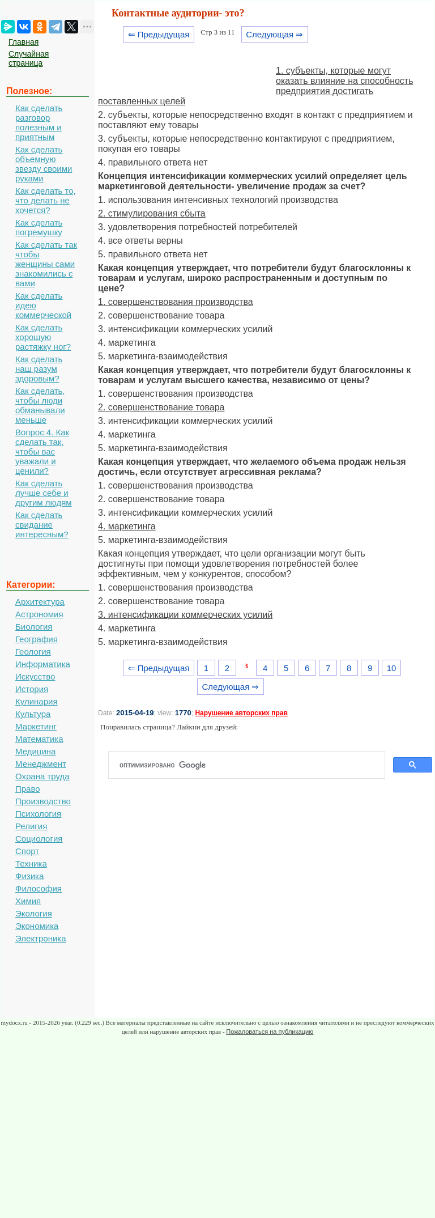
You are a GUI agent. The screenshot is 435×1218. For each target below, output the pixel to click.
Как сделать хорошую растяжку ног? (43, 336)
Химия (28, 901)
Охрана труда (42, 776)
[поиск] (251, 765)
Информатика (42, 664)
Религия (31, 826)
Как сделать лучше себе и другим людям (43, 492)
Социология (38, 838)
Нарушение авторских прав (241, 713)
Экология (33, 913)
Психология (38, 813)
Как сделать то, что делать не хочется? (45, 200)
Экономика (36, 926)
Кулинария (36, 701)
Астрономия (39, 614)
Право (27, 788)
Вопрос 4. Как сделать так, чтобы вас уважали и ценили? (42, 451)
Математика (39, 739)
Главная (23, 41)
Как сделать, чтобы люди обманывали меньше (40, 405)
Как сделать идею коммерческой (43, 305)
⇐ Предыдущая (159, 34)
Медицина (35, 751)
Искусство (35, 676)
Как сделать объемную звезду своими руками (43, 164)
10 (391, 668)
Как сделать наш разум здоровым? (38, 368)
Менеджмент (40, 764)
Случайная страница (28, 58)
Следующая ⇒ (274, 34)
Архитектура (40, 601)
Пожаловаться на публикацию (269, 1031)
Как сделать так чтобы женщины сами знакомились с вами (46, 264)
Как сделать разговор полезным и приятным (38, 122)
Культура (32, 714)
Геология (33, 651)
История (31, 689)
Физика (29, 876)
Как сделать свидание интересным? (42, 524)
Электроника (40, 938)
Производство (43, 801)
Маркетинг (36, 726)
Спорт (27, 851)
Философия (38, 888)
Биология (33, 626)
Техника (31, 863)
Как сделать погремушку (38, 227)
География (36, 639)
